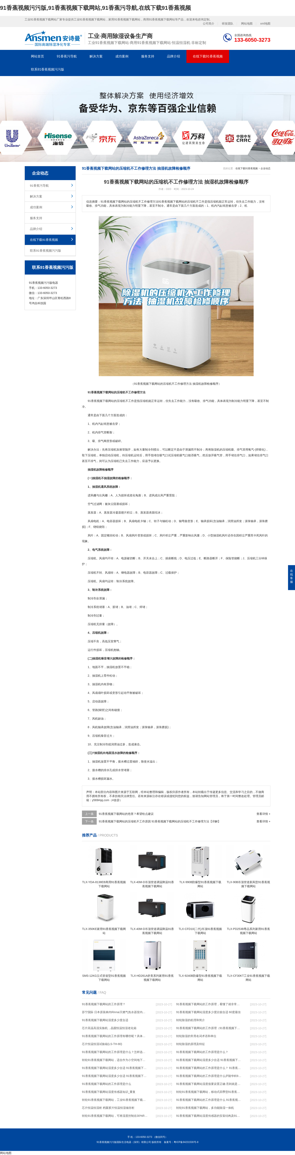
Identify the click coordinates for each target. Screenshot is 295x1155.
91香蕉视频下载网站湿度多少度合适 (105, 1020)
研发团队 (227, 23)
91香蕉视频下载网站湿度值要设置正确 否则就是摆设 (209, 1083)
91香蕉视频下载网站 (101, 401)
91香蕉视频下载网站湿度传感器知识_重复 (108, 1091)
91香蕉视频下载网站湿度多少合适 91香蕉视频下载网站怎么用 (115, 1076)
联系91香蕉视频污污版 (47, 69)
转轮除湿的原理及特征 (190, 1044)
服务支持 (147, 56)
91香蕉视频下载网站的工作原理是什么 (106, 1083)
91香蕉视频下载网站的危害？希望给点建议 (126, 813)
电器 (127, 572)
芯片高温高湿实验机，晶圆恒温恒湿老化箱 (109, 1028)
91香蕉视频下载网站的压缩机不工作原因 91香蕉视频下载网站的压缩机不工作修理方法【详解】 (160, 821)
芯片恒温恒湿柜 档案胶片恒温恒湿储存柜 (108, 1107)
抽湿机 (217, 535)
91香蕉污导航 (67, 56)
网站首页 (37, 56)
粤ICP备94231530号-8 (186, 1142)
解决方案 (96, 56)
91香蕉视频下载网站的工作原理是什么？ (202, 1052)
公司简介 (208, 23)
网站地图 (247, 23)
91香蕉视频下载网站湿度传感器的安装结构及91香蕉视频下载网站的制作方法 (209, 1115)
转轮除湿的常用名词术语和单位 (196, 1036)
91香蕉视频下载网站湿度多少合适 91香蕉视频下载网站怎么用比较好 (115, 1068)
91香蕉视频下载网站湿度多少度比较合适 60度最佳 (208, 1012)
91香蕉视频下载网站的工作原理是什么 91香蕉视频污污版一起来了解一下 (209, 1099)
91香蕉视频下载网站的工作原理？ (103, 1004)
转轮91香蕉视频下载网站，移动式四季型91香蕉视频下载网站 (209, 1091)
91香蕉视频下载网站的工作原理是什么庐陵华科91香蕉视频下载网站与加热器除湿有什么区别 (209, 1076)
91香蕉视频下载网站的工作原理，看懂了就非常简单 (209, 1004)
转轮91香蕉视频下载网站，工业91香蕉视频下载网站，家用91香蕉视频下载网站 (115, 1099)
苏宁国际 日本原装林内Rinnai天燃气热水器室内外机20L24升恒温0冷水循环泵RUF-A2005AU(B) (115, 1012)
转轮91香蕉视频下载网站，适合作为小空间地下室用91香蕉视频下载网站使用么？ (115, 1060)
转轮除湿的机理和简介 (190, 1020)
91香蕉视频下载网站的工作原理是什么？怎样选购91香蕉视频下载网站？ (115, 1052)
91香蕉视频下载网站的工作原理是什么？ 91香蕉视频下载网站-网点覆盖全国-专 (209, 1068)
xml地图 (265, 23)
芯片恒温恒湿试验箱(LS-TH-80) (102, 1044)
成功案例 (121, 56)
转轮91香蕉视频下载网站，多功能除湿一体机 (205, 1107)
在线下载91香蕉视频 (208, 56)
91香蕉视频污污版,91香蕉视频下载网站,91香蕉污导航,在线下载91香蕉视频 (95, 8)
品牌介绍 (173, 56)
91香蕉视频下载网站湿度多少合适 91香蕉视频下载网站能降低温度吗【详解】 (209, 1060)
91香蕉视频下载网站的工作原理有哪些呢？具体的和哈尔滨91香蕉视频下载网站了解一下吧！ (115, 1036)
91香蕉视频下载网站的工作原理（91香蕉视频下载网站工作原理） (209, 1028)
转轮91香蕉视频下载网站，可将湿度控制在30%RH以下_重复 (115, 1115)
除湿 (214, 449)
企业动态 (265, 168)
